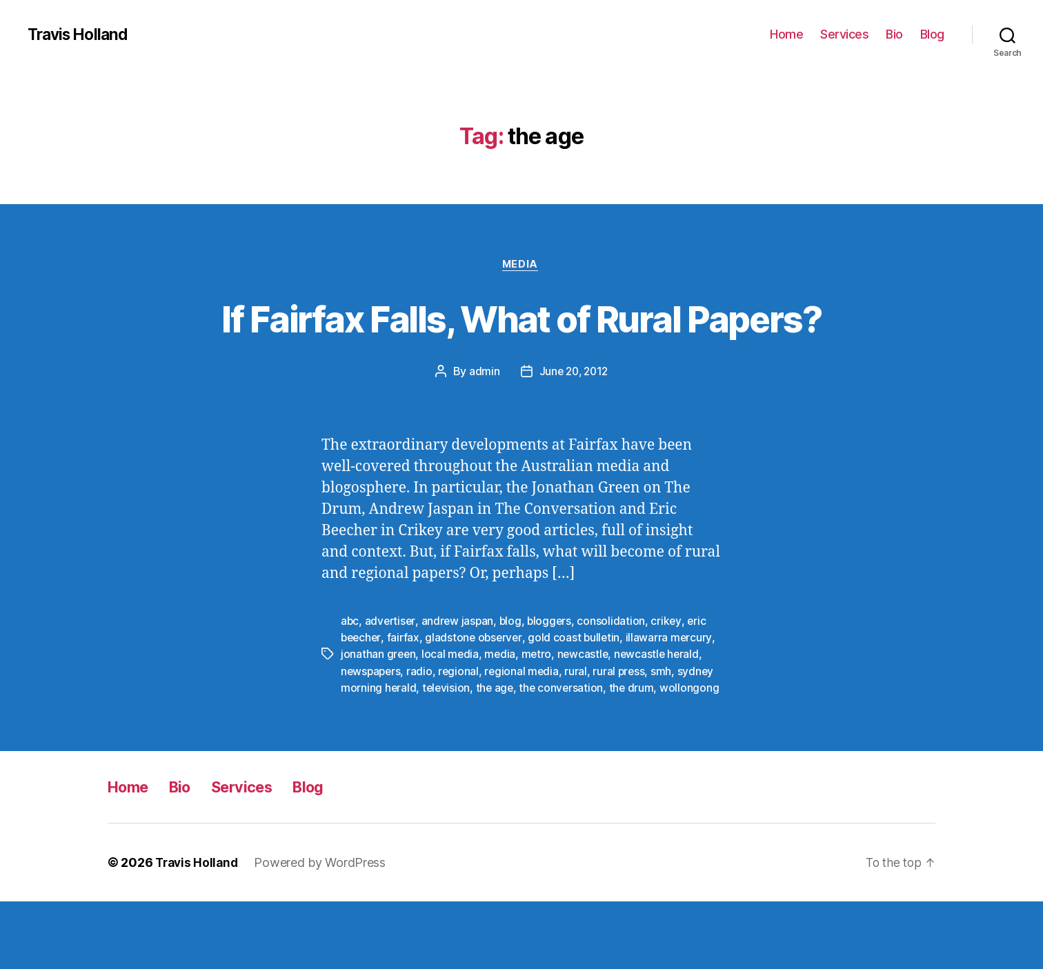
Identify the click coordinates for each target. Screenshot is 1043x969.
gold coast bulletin (579, 689)
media (502, 705)
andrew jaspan (460, 672)
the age (496, 739)
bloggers (554, 672)
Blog (932, 34)
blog (513, 672)
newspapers (372, 722)
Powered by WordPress (324, 930)
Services (844, 34)
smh (667, 722)
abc (350, 672)
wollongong (370, 755)
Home (786, 34)
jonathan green (379, 705)
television (447, 739)
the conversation (565, 739)
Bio (894, 34)
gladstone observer (477, 689)
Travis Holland (81, 34)
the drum (636, 739)
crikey (671, 672)
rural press (623, 722)
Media (522, 265)
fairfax (405, 689)
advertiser (391, 672)
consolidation (616, 672)
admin (482, 423)
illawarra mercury (674, 689)
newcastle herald (662, 705)
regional (461, 722)
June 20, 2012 (573, 423)
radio (422, 722)
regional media (525, 722)
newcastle (586, 705)
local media (452, 705)
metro (539, 705)
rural (580, 722)
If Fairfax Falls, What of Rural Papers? (522, 343)
